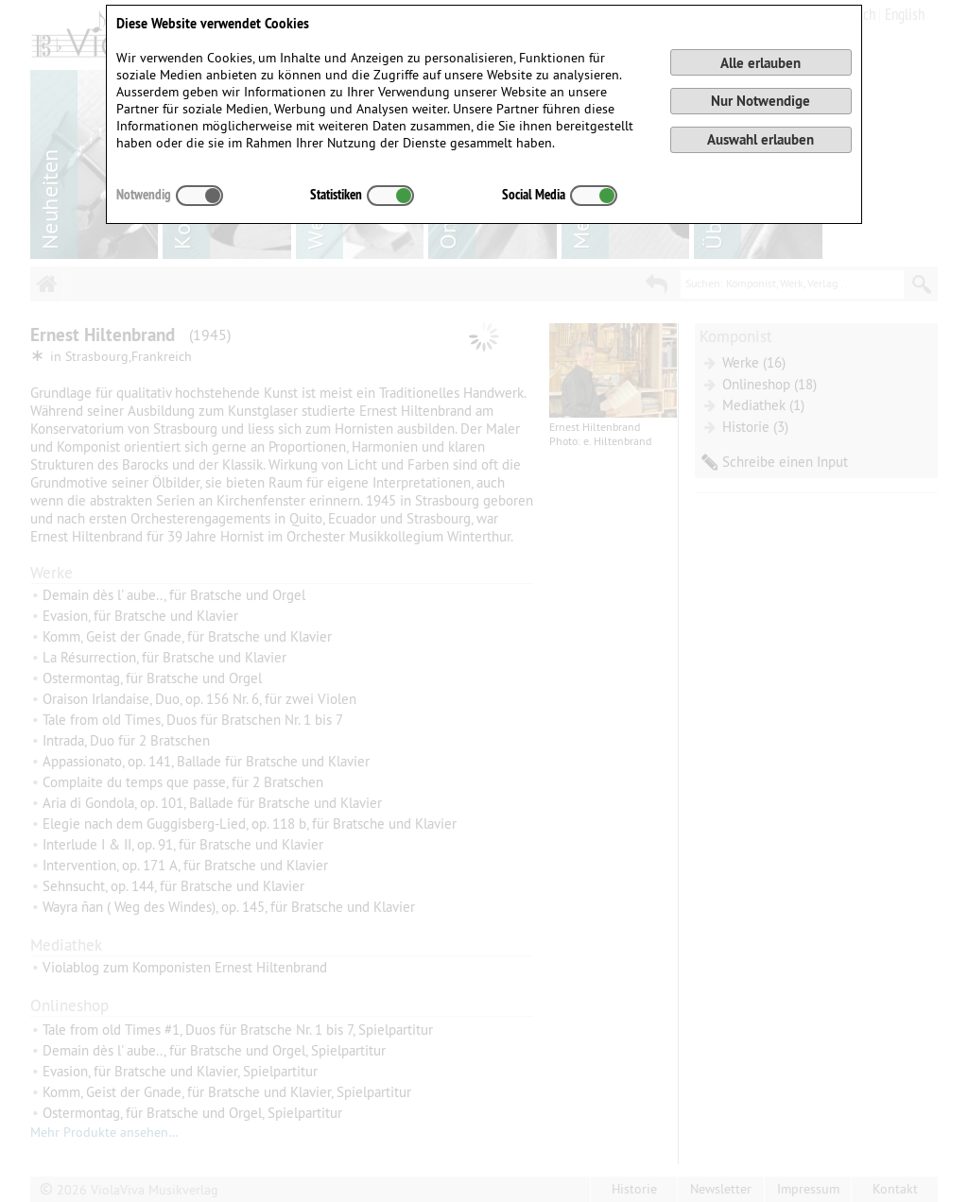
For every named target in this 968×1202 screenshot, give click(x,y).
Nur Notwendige (760, 101)
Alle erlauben (760, 63)
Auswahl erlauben (760, 139)
